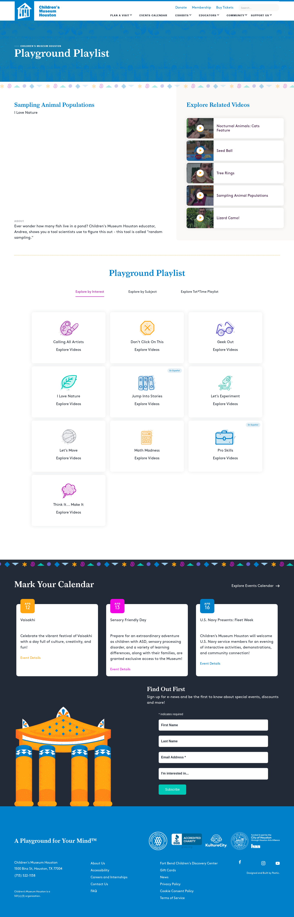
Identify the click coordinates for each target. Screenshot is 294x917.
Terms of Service (172, 898)
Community (235, 15)
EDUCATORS (207, 15)
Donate (181, 7)
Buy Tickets (224, 7)
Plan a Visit (119, 15)
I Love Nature (26, 112)
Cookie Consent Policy (177, 891)
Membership (201, 7)
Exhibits (182, 15)
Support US (260, 15)
